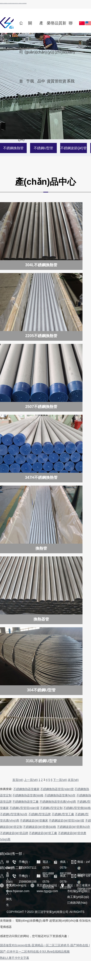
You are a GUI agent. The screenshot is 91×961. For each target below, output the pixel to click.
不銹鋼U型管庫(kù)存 (13, 814)
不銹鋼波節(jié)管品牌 (14, 833)
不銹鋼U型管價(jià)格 (77, 808)
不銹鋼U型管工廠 (63, 814)
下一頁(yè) (60, 780)
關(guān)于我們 (30, 27)
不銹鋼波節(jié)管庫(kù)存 (73, 826)
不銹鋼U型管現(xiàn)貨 (24, 808)
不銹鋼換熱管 (13, 148)
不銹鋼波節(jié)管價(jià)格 (39, 826)
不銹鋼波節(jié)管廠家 (34, 820)
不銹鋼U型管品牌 (39, 814)
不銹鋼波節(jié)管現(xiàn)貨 (66, 820)
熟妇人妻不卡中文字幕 (14, 958)
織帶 (45, 920)
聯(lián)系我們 (70, 27)
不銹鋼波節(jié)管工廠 (43, 833)
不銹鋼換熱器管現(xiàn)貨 (57, 789)
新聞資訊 (64, 27)
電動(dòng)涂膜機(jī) (28, 920)
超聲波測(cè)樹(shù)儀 (63, 920)
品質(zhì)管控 (58, 27)
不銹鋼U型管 (43, 148)
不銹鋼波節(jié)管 (73, 148)
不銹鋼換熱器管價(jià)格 (27, 795)
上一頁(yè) (31, 780)
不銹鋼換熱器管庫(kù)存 (60, 795)
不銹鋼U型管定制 (51, 808)
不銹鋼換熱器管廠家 (26, 789)
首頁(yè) (17, 780)
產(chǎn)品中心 (41, 27)
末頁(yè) (73, 780)
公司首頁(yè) (21, 27)
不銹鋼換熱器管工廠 (25, 801)
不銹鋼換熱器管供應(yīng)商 (58, 801)
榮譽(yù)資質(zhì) (51, 27)
